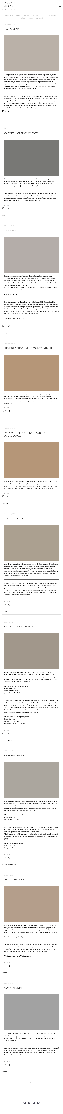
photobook (39, 18)
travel (31, 18)
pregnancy (27, 15)
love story (52, 15)
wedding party (8, 590)
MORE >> (7, 205)
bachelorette (9, 15)
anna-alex (4, 118)
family (44, 15)
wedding (36, 15)
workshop (23, 18)
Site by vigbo (31, 1109)
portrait (18, 15)
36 (39, 1082)
